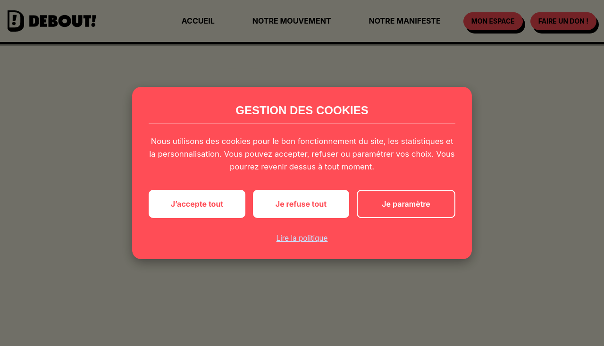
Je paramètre (406, 204)
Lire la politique (302, 238)
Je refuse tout (301, 204)
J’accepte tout (197, 204)
